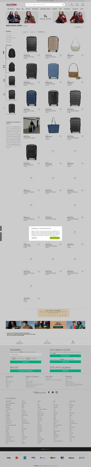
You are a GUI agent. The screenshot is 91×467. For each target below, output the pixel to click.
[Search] (63, 4)
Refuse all (34, 237)
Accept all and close (55, 237)
